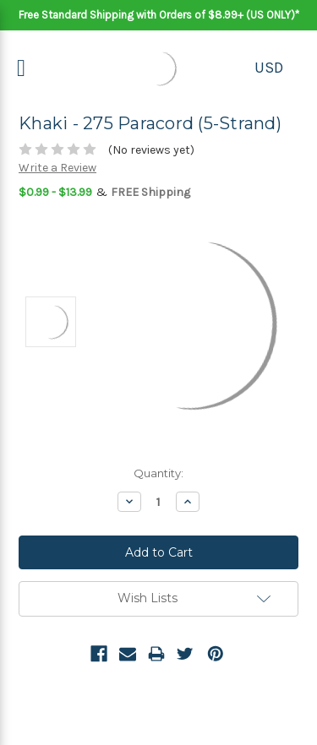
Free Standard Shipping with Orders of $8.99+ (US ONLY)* (159, 14)
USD (268, 67)
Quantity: (158, 473)
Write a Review (57, 167)
